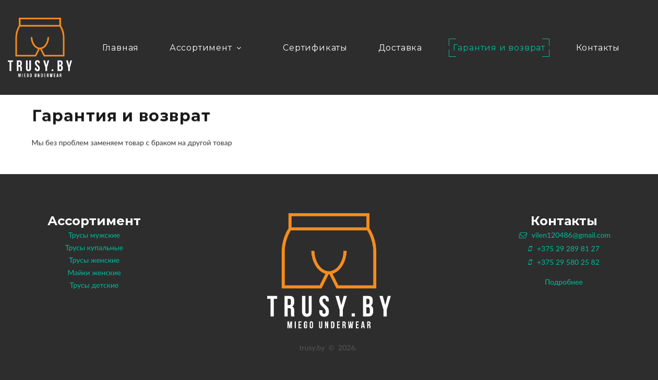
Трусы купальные (94, 247)
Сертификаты (315, 48)
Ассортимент (206, 48)
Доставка (400, 48)
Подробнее (564, 281)
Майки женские (94, 272)
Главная (120, 48)
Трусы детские (94, 284)
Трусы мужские (94, 234)
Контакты (598, 48)
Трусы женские (94, 259)
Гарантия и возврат (499, 48)
